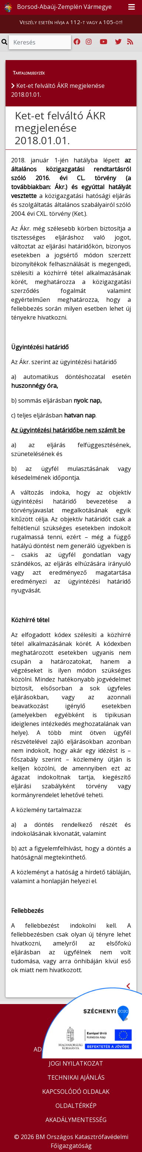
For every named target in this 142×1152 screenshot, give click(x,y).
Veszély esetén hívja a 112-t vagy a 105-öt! (71, 22)
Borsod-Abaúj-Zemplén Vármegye (56, 7)
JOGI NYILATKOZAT (76, 1063)
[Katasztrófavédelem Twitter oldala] (118, 42)
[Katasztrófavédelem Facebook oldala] (77, 42)
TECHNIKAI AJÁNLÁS (76, 1077)
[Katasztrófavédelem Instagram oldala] (88, 42)
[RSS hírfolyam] (130, 42)
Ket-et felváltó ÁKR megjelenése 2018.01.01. (60, 127)
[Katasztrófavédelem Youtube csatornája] (103, 42)
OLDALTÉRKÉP (76, 1106)
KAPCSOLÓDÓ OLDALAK (75, 1091)
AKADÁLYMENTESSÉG (75, 1120)
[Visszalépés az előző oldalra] (128, 986)
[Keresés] (40, 42)
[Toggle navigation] (131, 7)
